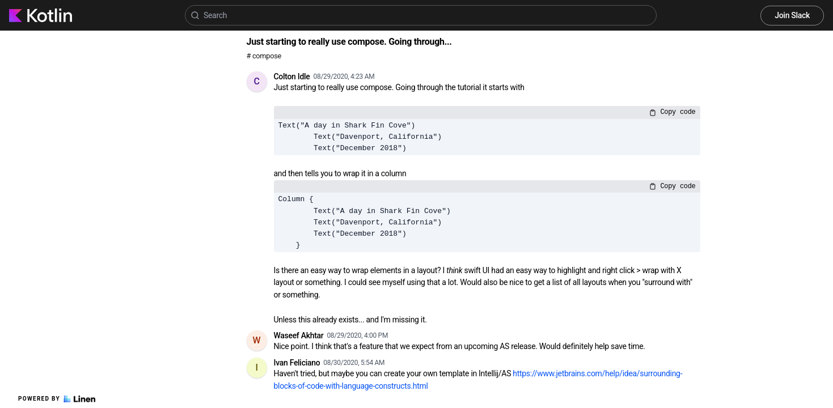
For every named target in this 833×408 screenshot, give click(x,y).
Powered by (56, 399)
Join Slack (792, 15)
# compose (264, 56)
